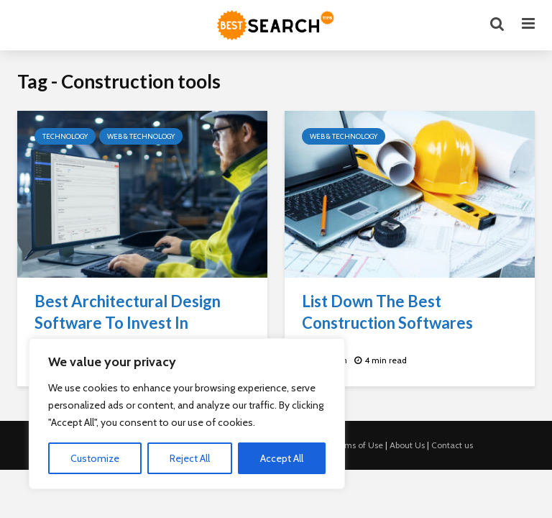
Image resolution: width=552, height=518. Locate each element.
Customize (94, 458)
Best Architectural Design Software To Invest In (127, 311)
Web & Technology (141, 136)
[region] (187, 413)
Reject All (190, 458)
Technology (65, 136)
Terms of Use (357, 445)
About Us (407, 445)
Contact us (452, 445)
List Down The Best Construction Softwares (387, 311)
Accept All (281, 458)
